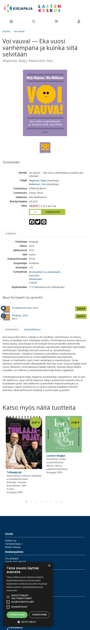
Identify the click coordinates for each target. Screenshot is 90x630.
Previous (1, 457)
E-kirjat (33, 282)
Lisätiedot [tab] (10, 233)
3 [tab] (36, 502)
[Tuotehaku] (34, 21)
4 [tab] (41, 502)
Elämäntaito (35, 279)
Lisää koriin (53, 212)
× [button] (49, 565)
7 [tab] (56, 502)
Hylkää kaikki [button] (39, 614)
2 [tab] (31, 502)
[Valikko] (11, 21)
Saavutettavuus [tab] (32, 329)
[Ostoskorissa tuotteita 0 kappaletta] (56, 22)
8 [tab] (61, 502)
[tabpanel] (24, 455)
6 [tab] (51, 502)
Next (86, 457)
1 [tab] (26, 502)
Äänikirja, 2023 (20, 315)
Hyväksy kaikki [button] (17, 614)
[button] (28, 621)
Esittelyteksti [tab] (11, 329)
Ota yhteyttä (11, 558)
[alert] (28, 594)
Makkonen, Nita (37, 184)
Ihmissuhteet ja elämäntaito (45, 272)
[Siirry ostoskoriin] (56, 21)
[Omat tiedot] (79, 21)
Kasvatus (34, 275)
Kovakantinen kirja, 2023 (25, 307)
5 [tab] (46, 502)
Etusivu (6, 31)
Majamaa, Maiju (37, 180)
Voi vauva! (19, 31)
